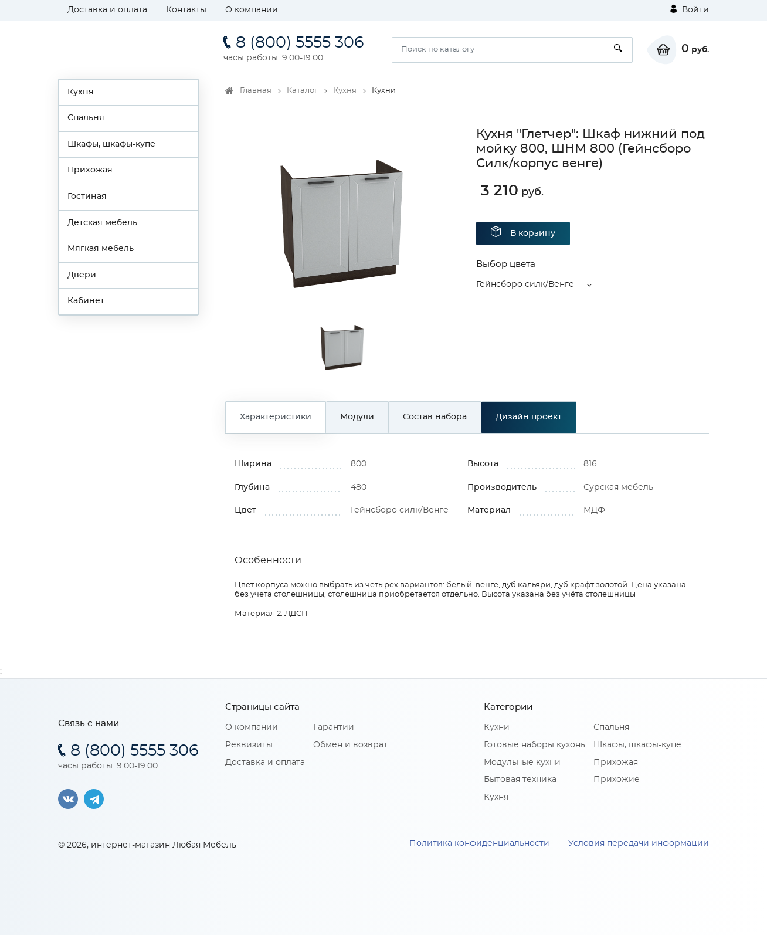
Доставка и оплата (107, 10)
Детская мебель (102, 223)
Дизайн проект (529, 417)
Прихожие (616, 779)
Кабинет (85, 301)
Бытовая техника (520, 779)
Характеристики (275, 417)
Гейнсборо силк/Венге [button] (525, 284)
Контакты (186, 10)
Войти (689, 9)
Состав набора (435, 417)
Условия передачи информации (638, 843)
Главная (255, 90)
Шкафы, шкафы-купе (111, 144)
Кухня (80, 92)
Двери (81, 275)
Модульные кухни (522, 762)
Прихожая (90, 170)
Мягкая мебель (100, 249)
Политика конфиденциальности (479, 843)
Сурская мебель (618, 487)
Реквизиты (249, 745)
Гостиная (87, 196)
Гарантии (333, 727)
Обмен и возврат (350, 745)
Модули (357, 417)
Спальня (85, 118)
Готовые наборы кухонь (534, 745)
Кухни (497, 727)
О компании (251, 10)
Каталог (302, 90)
